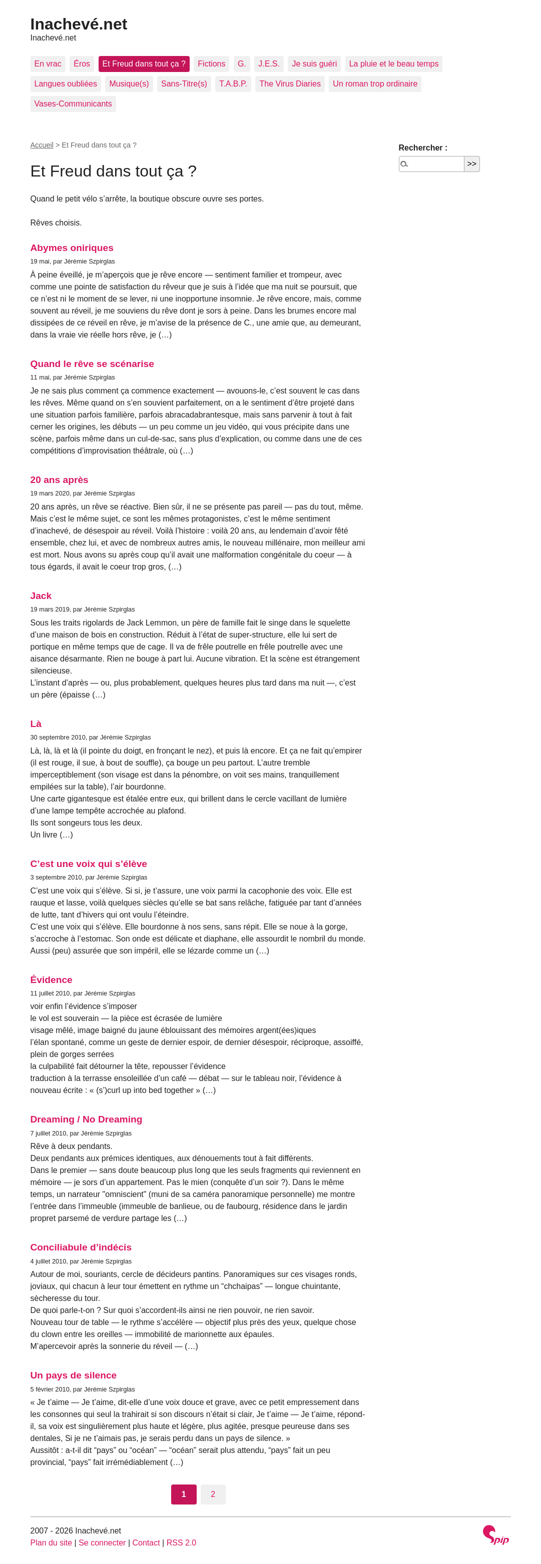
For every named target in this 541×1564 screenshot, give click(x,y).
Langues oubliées (66, 84)
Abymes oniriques (72, 247)
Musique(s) (129, 84)
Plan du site (52, 1542)
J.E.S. (269, 64)
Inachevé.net (79, 24)
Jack (41, 595)
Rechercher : (423, 148)
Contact (146, 1542)
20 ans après (60, 479)
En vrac (48, 64)
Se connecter (102, 1542)
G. (242, 64)
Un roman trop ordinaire (375, 84)
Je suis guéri (314, 64)
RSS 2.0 (182, 1542)
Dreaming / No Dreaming (87, 1119)
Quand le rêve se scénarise (92, 363)
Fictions (211, 64)
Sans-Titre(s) (184, 84)
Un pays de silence (74, 1375)
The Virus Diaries (289, 84)
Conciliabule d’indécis (81, 1247)
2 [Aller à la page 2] (213, 1494)
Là (36, 723)
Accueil (42, 145)
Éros (82, 64)
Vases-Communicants (73, 104)
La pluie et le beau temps (394, 64)
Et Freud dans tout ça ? (144, 64)
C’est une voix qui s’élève (89, 863)
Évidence (52, 979)
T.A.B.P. (233, 84)
